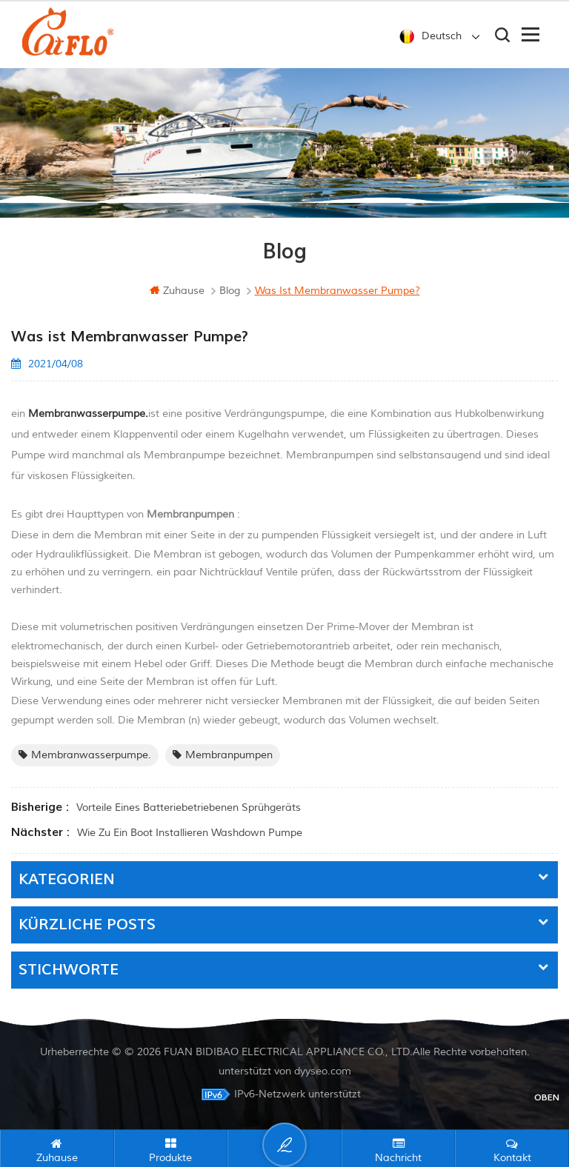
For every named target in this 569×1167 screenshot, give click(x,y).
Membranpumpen (223, 755)
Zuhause (177, 290)
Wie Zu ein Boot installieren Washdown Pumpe (189, 832)
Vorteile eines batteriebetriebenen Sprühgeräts (188, 807)
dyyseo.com (322, 1071)
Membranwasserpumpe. (85, 755)
